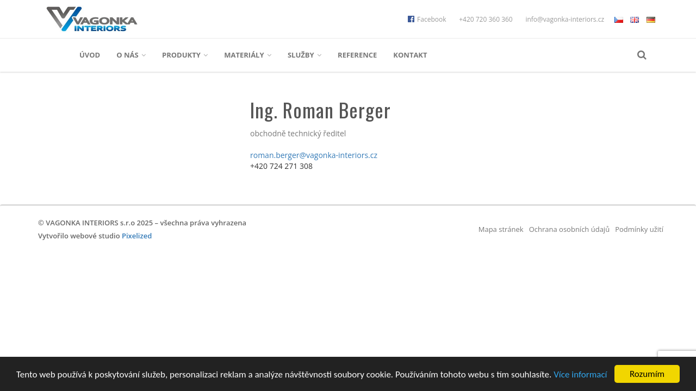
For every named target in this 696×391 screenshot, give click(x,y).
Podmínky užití (639, 229)
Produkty (185, 55)
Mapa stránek (501, 229)
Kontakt (410, 55)
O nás (131, 55)
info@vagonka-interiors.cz (564, 19)
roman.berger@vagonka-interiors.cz (313, 155)
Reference (357, 55)
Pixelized (137, 236)
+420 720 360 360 (486, 19)
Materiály (247, 55)
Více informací (580, 375)
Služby (304, 55)
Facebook (427, 19)
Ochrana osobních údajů (569, 229)
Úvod (89, 55)
